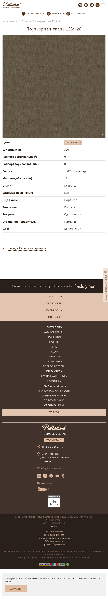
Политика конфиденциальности (54, 538)
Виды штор (54, 337)
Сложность (54, 303)
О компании (54, 361)
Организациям (54, 405)
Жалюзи (54, 342)
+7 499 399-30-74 (54, 434)
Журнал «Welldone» (54, 376)
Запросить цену (73, 142)
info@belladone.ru (51, 468)
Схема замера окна (54, 395)
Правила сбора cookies (54, 544)
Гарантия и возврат (54, 534)
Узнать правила (92, 578)
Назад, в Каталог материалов (27, 248)
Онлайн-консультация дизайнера (54, 418)
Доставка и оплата (54, 531)
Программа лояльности (54, 390)
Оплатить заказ (54, 400)
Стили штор (54, 296)
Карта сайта (54, 371)
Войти (54, 526)
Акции (54, 351)
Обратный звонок (54, 440)
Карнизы (54, 317)
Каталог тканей (54, 332)
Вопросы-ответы (54, 366)
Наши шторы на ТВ (54, 385)
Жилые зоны (54, 310)
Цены (54, 347)
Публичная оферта (54, 541)
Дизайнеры (54, 381)
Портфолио (54, 327)
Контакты (54, 356)
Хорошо (16, 588)
